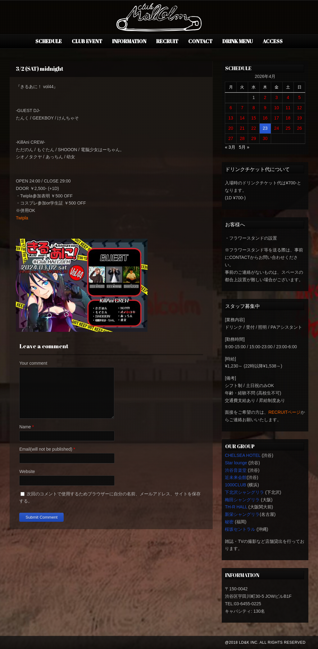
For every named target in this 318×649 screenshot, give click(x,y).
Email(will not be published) (45, 449)
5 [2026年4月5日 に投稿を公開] (299, 97)
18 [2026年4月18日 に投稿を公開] (288, 117)
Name (25, 426)
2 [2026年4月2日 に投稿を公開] (265, 97)
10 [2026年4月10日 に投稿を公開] (276, 107)
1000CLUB (235, 484)
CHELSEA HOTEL (243, 455)
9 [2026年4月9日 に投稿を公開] (265, 107)
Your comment (33, 363)
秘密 (229, 521)
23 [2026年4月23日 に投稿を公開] (265, 128)
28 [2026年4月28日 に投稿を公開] (242, 138)
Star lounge (236, 462)
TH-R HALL (236, 506)
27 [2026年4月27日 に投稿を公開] (230, 138)
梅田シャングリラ (242, 499)
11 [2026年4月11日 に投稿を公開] (288, 107)
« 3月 (230, 147)
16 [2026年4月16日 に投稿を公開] (265, 117)
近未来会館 (236, 477)
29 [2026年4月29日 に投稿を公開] (253, 138)
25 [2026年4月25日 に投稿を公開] (288, 128)
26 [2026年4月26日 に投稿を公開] (299, 128)
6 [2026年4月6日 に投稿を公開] (230, 107)
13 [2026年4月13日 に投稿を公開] (230, 117)
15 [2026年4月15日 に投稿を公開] (253, 117)
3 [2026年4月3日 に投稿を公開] (276, 97)
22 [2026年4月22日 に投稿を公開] (253, 128)
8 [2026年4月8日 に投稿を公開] (253, 107)
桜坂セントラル (240, 529)
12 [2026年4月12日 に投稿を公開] (299, 107)
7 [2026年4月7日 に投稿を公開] (242, 107)
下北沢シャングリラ (244, 492)
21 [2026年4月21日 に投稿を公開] (242, 128)
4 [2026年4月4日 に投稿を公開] (288, 97)
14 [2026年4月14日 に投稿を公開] (242, 117)
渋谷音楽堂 (236, 470)
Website (27, 471)
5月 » (244, 147)
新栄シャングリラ (242, 514)
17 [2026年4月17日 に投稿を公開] (276, 117)
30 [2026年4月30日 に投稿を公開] (265, 138)
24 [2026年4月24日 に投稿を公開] (276, 128)
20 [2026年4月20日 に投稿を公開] (230, 128)
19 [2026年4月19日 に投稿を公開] (299, 117)
